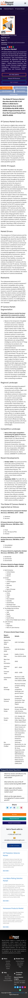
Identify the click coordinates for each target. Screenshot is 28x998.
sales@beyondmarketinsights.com (14, 840)
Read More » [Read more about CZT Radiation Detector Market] (6, 870)
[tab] (6, 88)
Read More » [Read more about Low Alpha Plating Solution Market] (6, 900)
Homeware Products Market (13, 908)
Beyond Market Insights (18, 992)
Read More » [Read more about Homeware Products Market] (6, 927)
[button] (25, 3)
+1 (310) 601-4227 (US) (14, 834)
